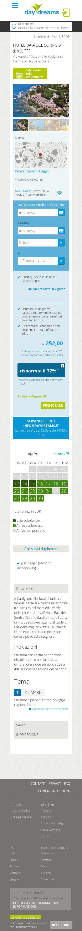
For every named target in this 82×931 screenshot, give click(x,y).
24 (48, 491)
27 (16, 498)
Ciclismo (46, 873)
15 (32, 483)
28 (24, 498)
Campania (47, 817)
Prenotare (53, 405)
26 (64, 491)
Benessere (47, 853)
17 (48, 483)
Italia (12, 853)
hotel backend (25, 918)
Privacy (54, 783)
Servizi (21, 725)
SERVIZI (15, 805)
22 (32, 491)
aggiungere (23, 191)
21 (24, 491)
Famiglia (46, 860)
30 (40, 498)
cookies (32, 927)
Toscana (46, 810)
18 (56, 483)
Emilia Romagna (50, 830)
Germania (15, 873)
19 (64, 483)
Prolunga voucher (20, 817)
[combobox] (41, 243)
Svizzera (14, 866)
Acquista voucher (20, 810)
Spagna (14, 879)
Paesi (14, 848)
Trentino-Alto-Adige (52, 823)
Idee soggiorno (54, 848)
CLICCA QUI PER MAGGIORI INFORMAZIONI (35, 905)
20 (16, 491)
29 (32, 498)
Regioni (47, 805)
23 (40, 491)
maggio (59, 453)
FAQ (67, 783)
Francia (14, 860)
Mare (44, 866)
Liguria (45, 836)
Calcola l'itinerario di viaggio (32, 171)
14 (24, 483)
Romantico (47, 879)
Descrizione (24, 588)
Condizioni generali (55, 791)
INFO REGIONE (27, 734)
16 (40, 483)
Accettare (61, 925)
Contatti (37, 783)
